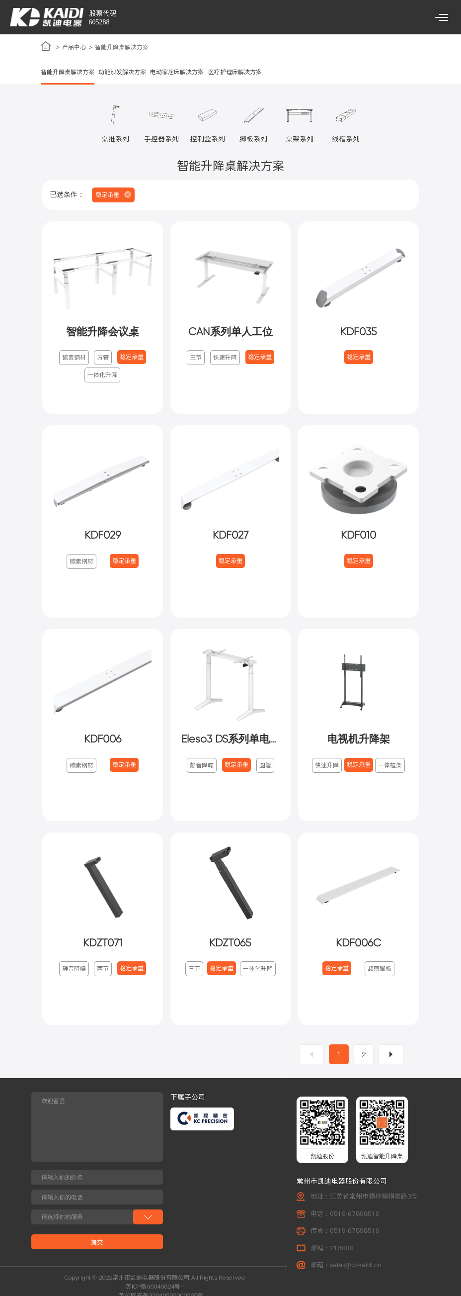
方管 (103, 358)
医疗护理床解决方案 (235, 72)
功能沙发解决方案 (122, 72)
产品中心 (74, 47)
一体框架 (390, 766)
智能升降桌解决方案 (122, 47)
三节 (196, 358)
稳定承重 (132, 358)
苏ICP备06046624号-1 (156, 1289)
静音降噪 (202, 766)
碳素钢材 (74, 358)
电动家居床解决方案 (177, 72)
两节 (103, 971)
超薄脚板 (379, 971)
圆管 (265, 766)
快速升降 (225, 358)
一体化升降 (102, 375)
